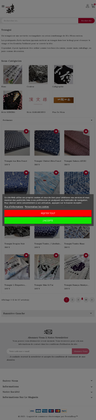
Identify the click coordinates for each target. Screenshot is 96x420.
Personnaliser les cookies (37, 206)
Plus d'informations (13, 206)
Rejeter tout (48, 213)
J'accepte (48, 220)
